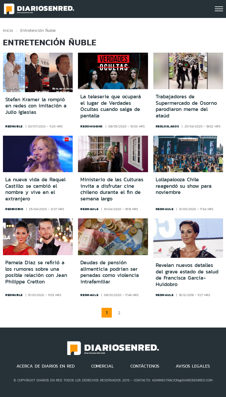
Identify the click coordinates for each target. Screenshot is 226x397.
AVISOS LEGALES (193, 366)
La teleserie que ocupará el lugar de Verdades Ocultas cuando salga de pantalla (110, 106)
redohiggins (91, 126)
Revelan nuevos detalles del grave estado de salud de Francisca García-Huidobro (187, 274)
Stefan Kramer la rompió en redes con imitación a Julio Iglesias (36, 106)
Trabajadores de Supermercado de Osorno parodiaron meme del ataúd (186, 106)
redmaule (89, 209)
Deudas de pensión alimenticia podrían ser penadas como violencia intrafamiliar (109, 272)
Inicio (8, 30)
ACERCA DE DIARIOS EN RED (45, 366)
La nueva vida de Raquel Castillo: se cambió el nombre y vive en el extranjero (35, 189)
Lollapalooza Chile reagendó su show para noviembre (184, 186)
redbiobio (14, 209)
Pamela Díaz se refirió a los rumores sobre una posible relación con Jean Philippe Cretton (36, 272)
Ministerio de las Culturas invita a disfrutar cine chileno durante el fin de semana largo (111, 189)
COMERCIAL (102, 366)
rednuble (14, 126)
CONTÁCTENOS (144, 366)
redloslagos (167, 126)
